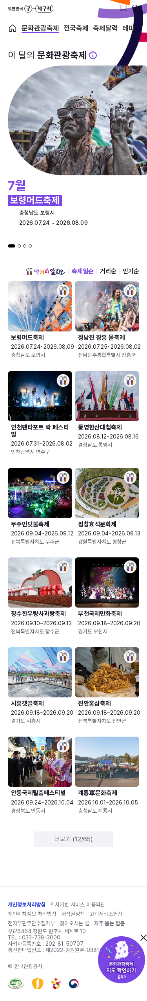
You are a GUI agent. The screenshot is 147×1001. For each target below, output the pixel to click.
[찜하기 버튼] (123, 8)
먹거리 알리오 (45, 271)
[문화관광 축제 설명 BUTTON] (93, 55)
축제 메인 (12, 28)
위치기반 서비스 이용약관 (77, 904)
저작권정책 (73, 914)
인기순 (131, 271)
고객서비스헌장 (105, 914)
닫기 (143, 937)
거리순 (108, 271)
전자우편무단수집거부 (31, 923)
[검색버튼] (135, 8)
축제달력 (105, 28)
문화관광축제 (40, 28)
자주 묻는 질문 (109, 923)
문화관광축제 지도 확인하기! (121, 959)
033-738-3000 (41, 937)
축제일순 (83, 271)
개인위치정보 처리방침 (32, 914)
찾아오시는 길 (74, 923)
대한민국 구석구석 (30, 9)
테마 (128, 28)
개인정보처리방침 (26, 904)
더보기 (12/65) (73, 839)
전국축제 (76, 28)
